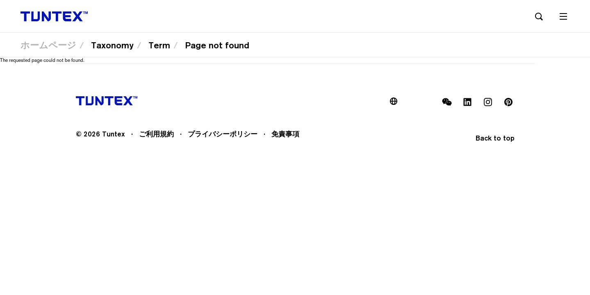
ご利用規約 (156, 134)
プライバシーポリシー (222, 134)
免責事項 (285, 134)
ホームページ (48, 45)
